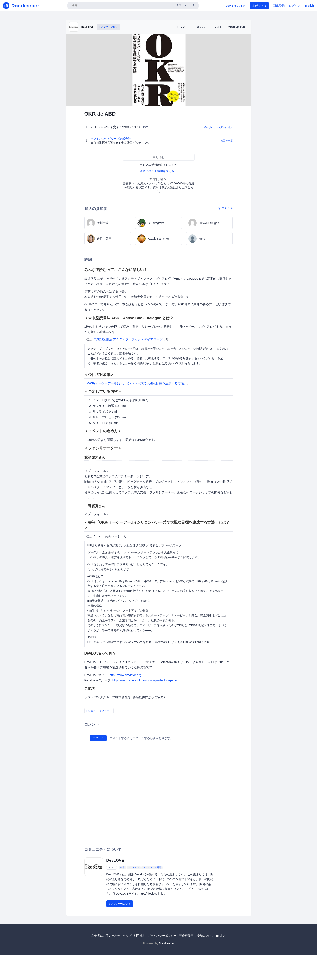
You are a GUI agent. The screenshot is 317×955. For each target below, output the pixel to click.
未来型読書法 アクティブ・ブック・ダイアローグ (128, 339)
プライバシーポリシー (162, 935)
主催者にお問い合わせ (105, 935)
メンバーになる (108, 27)
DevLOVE (87, 27)
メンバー (202, 27)
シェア (91, 710)
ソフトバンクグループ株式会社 (111, 138)
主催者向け (259, 5)
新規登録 (279, 5)
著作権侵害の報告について (196, 935)
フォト (218, 27)
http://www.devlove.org (125, 675)
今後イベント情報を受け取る (158, 171)
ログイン (294, 5)
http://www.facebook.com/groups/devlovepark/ (144, 680)
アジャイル (133, 867)
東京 (122, 867)
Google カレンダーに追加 (218, 127)
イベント (183, 27)
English (309, 5)
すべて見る (225, 208)
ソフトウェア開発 (152, 867)
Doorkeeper (166, 943)
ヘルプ (127, 935)
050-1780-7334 (235, 5)
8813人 (111, 867)
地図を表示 (226, 140)
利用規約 (139, 935)
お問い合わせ (236, 27)
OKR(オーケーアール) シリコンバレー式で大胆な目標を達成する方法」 (137, 383)
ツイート (105, 710)
